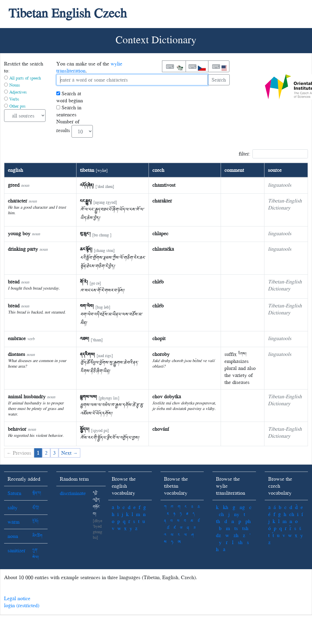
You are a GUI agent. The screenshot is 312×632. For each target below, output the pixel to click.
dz (218, 535)
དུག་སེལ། (35, 553)
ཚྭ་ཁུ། (35, 507)
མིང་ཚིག (37, 536)
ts (236, 528)
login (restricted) (21, 605)
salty (13, 507)
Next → (69, 453)
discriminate (73, 493)
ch (221, 514)
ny (236, 514)
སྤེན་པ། (36, 493)
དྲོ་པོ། (35, 522)
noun (13, 536)
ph (248, 521)
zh (235, 535)
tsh (245, 528)
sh (240, 542)
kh (225, 507)
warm (14, 522)
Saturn (14, 493)
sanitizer (16, 550)
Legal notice (17, 598)
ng (242, 507)
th (218, 521)
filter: (273, 153)
